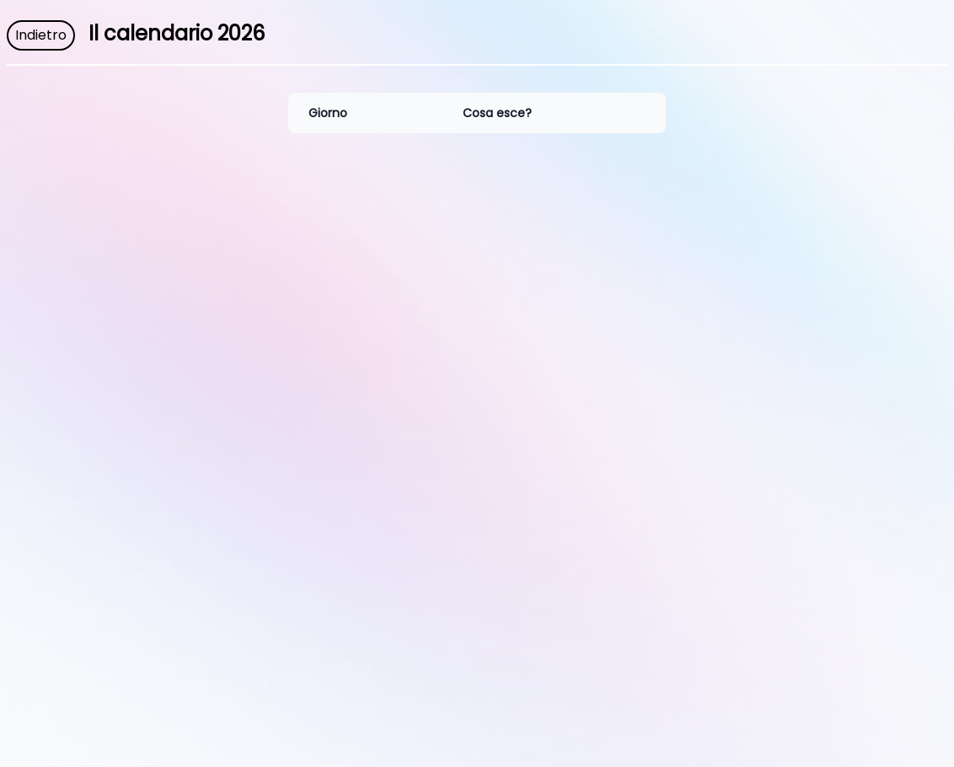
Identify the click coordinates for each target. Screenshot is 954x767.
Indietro (41, 35)
